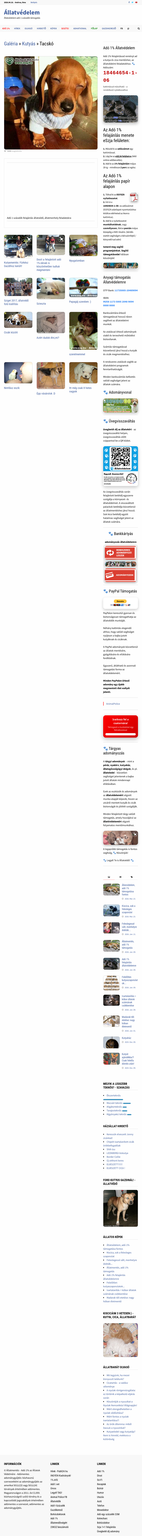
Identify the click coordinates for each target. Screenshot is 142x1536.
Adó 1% (6, 28)
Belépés (34, 2)
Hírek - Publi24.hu (59, 1471)
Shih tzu (111, 1149)
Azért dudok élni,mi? (48, 337)
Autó (99, 1501)
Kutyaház (126, 1037)
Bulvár (100, 1488)
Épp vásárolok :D (46, 393)
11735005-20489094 (126, 290)
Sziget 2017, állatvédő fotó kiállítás (16, 302)
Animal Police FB (58, 1497)
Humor (100, 1492)
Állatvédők (55, 1501)
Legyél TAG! (56, 1492)
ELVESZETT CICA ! (116, 1168)
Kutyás (28, 44)
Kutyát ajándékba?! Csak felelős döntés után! (128, 1059)
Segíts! (65, 28)
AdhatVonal (80, 28)
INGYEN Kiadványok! (60, 1475)
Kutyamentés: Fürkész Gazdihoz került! (16, 264)
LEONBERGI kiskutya (117, 1153)
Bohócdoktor (103, 1522)
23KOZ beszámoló (59, 1527)
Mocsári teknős (119, 1103)
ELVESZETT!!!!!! (114, 1164)
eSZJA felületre (123, 156)
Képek (53, 28)
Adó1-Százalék (57, 1505)
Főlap (94, 28)
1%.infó (54, 1479)
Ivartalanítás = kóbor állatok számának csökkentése (129, 1001)
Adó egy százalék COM (108, 1514)
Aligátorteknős (117, 1106)
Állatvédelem (22, 12)
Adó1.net (54, 1484)
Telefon (100, 1505)
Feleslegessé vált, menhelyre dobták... (129, 927)
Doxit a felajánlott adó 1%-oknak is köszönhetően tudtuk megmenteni (49, 265)
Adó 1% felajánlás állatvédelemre (129, 962)
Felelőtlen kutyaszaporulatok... (130, 980)
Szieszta (41, 303)
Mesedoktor (103, 1509)
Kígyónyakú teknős (119, 1114)
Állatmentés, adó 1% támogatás (128, 944)
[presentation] (109, 877)
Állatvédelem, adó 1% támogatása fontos (128, 890)
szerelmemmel (77, 354)
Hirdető (41, 28)
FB (121, 28)
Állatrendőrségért (58, 1522)
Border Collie (113, 1156)
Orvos (53, 1488)
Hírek (17, 28)
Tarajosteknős (117, 1110)
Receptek (101, 1484)
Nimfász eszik (12, 388)
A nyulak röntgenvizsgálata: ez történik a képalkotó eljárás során (119, 1394)
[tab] (109, 877)
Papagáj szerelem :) (80, 301)
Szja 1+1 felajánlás (106, 1527)
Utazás (100, 1497)
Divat (99, 1475)
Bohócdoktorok (57, 1514)
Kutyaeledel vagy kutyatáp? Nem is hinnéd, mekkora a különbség (119, 1435)
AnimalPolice (113, 703)
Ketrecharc (102, 1518)
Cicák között (11, 332)
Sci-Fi (99, 1479)
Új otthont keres (115, 1160)
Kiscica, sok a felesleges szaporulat (128, 909)
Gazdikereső (109, 28)
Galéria (11, 44)
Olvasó (28, 28)
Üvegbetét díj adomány (108, 1531)
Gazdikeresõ (56, 1509)
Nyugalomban (76, 260)
